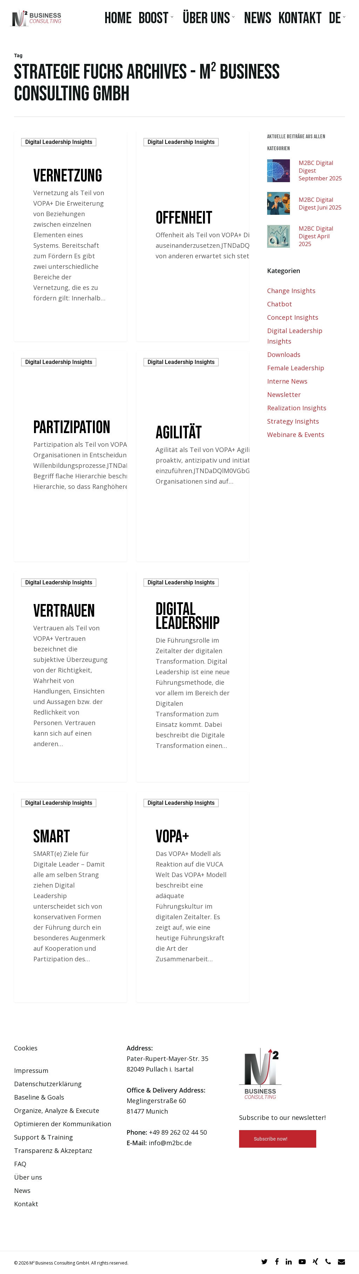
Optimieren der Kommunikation (62, 1124)
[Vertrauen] (70, 676)
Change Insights (291, 290)
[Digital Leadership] (192, 676)
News (22, 1190)
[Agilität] (192, 456)
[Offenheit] (192, 236)
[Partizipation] (70, 456)
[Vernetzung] (70, 236)
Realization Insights (296, 408)
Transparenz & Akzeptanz (53, 1150)
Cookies (26, 1048)
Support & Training (43, 1137)
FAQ (20, 1164)
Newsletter (284, 394)
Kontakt (26, 1204)
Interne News (287, 381)
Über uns (28, 1177)
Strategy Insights (293, 421)
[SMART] (70, 897)
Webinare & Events (295, 434)
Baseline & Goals (39, 1097)
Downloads (283, 354)
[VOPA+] (192, 897)
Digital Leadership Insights (58, 142)
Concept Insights (292, 317)
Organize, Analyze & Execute (56, 1110)
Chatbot (279, 304)
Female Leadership (295, 368)
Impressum (31, 1070)
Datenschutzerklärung (48, 1084)
